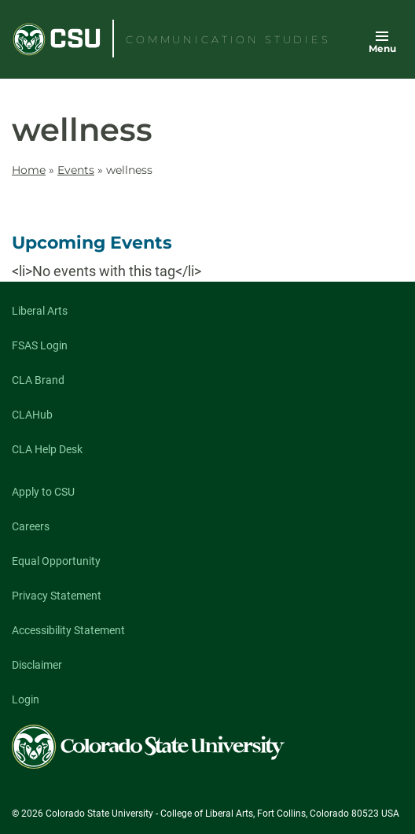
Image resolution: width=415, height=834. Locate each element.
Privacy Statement (56, 595)
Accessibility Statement (68, 630)
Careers (31, 526)
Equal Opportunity (56, 561)
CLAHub (32, 414)
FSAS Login (40, 345)
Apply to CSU (43, 491)
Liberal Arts (40, 310)
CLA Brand (38, 380)
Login (25, 699)
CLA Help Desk (47, 449)
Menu (382, 48)
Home (29, 170)
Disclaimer (37, 665)
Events (75, 170)
